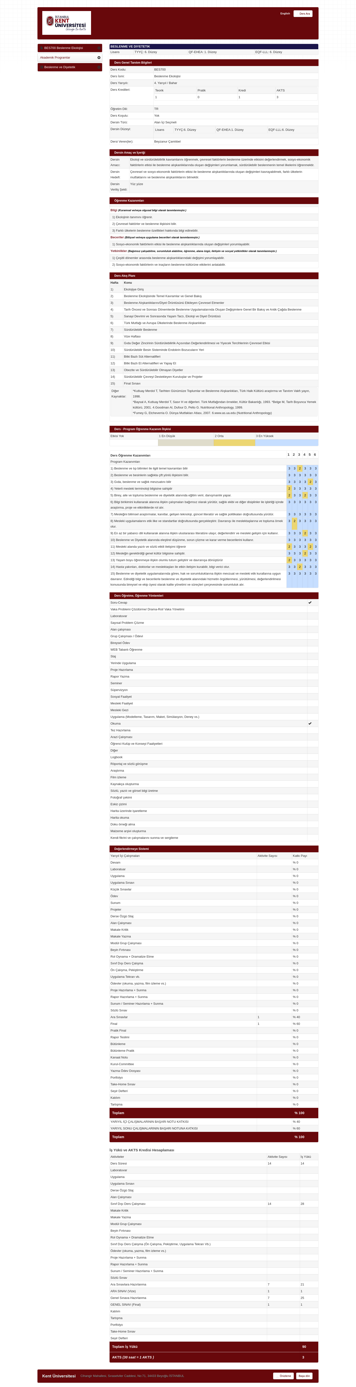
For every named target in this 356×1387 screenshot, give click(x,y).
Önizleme (283, 1376)
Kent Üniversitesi (59, 1376)
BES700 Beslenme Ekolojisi (61, 48)
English (285, 13)
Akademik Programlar (55, 57)
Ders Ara (303, 14)
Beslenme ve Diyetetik (57, 67)
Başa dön (304, 1376)
